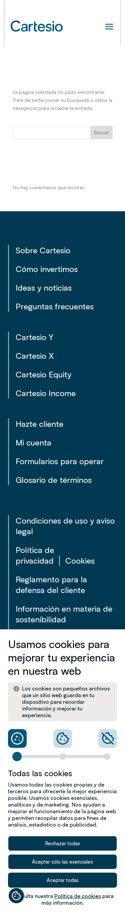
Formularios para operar (60, 461)
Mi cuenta (33, 442)
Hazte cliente (39, 424)
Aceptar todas (63, 880)
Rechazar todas (62, 843)
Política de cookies (77, 896)
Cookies (80, 561)
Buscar (101, 132)
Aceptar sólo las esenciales (62, 862)
